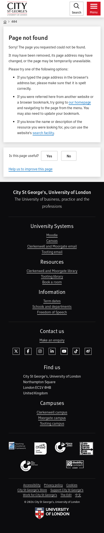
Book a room (52, 281)
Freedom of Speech (52, 312)
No (69, 155)
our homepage (80, 102)
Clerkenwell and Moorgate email (52, 246)
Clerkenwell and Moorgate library (52, 270)
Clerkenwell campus (52, 412)
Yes (49, 155)
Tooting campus (52, 423)
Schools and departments (52, 306)
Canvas (52, 240)
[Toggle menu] (94, 8)
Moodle (52, 234)
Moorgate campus (52, 417)
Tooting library (52, 276)
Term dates (52, 300)
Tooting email (52, 251)
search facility (43, 132)
